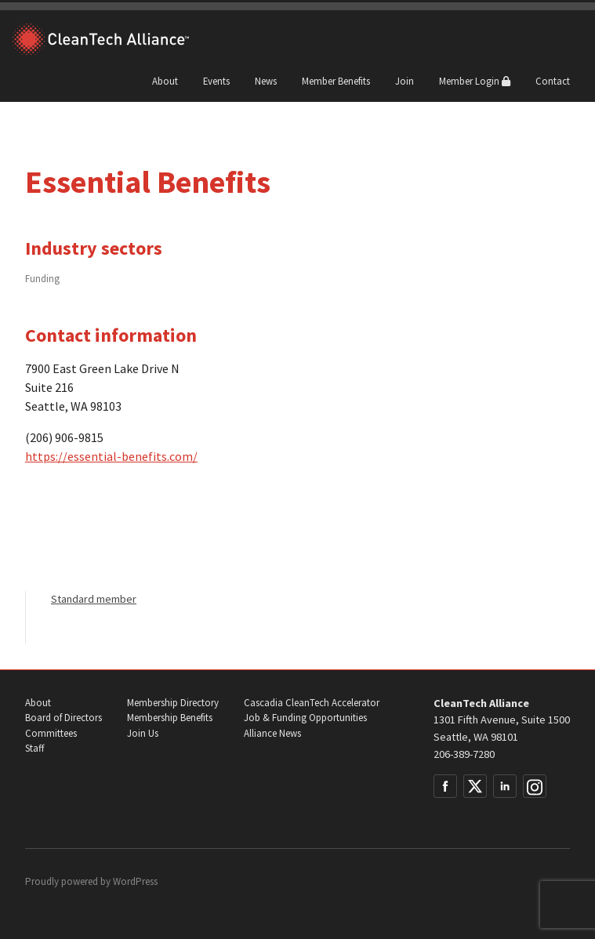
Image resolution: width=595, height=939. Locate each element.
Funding (42, 278)
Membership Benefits (169, 717)
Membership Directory (173, 702)
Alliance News (272, 733)
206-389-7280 (464, 754)
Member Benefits (336, 80)
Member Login (474, 80)
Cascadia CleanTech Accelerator (311, 702)
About (165, 80)
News (266, 80)
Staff (34, 748)
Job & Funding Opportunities (305, 717)
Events (216, 80)
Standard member (93, 599)
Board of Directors (63, 717)
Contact (552, 80)
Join (404, 80)
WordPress (135, 881)
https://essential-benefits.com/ (111, 456)
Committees (51, 733)
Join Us (142, 733)
